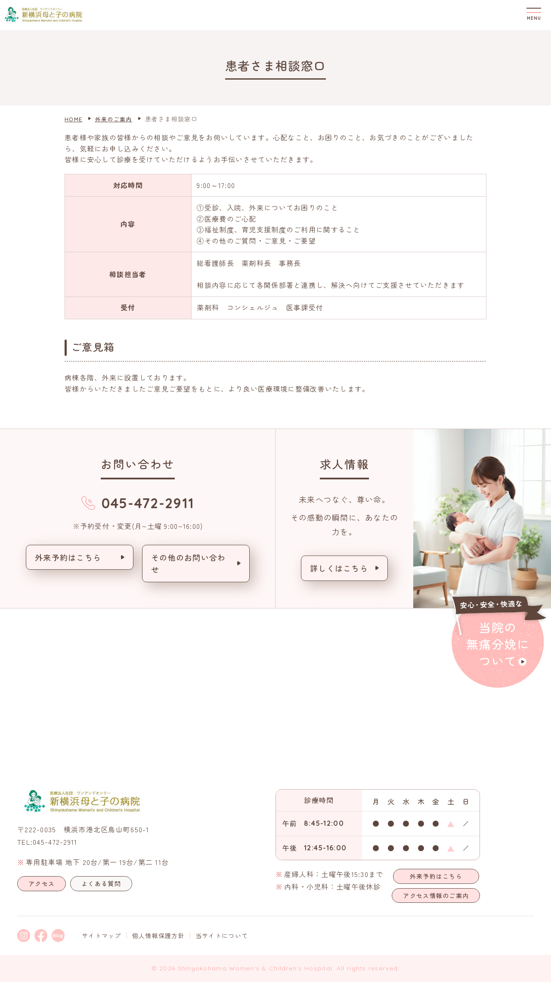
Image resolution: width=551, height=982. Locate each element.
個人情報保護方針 (158, 936)
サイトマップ (101, 936)
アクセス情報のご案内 (436, 895)
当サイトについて (221, 936)
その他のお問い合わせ (188, 563)
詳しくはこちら (339, 568)
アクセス (41, 883)
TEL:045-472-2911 (47, 842)
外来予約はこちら (68, 557)
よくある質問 (101, 883)
